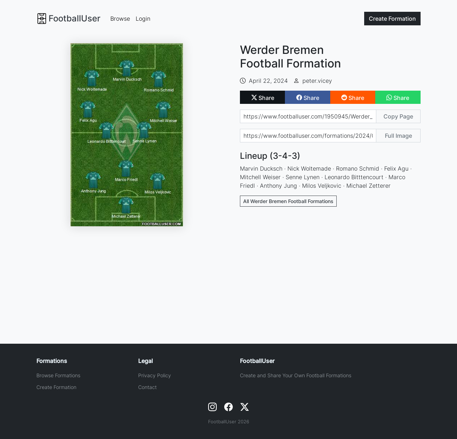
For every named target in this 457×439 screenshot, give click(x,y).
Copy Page (398, 116)
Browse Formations (58, 375)
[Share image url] (308, 135)
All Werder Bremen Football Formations (288, 201)
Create (392, 18)
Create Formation (56, 387)
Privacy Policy (154, 375)
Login (143, 18)
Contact (147, 387)
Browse (120, 18)
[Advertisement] (330, 265)
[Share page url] (308, 116)
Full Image (398, 135)
